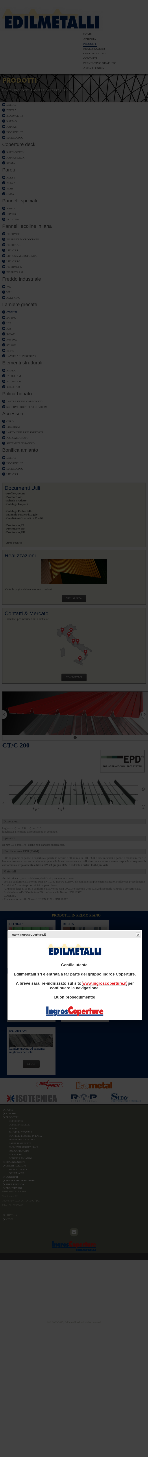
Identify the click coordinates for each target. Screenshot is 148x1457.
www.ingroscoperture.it (104, 983)
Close (138, 934)
